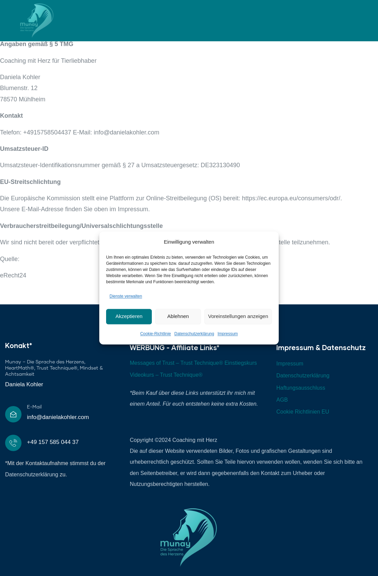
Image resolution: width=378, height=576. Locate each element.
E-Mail (34, 407)
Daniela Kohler (24, 384)
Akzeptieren (128, 316)
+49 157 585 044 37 (53, 442)
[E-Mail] (13, 414)
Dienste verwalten (126, 296)
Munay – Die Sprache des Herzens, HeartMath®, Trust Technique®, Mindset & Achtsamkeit (54, 368)
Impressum (228, 333)
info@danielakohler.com (58, 417)
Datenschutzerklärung (194, 333)
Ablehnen (178, 316)
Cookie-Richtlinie (155, 333)
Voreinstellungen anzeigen (238, 316)
